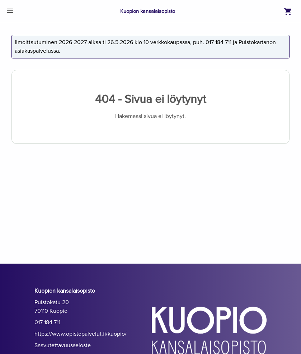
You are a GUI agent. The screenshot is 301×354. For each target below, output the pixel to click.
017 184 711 (47, 322)
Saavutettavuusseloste (62, 345)
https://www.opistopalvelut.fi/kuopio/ (80, 334)
